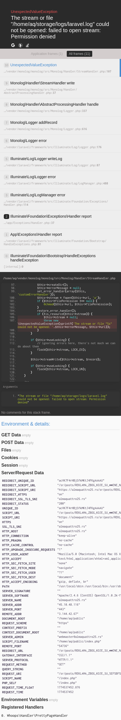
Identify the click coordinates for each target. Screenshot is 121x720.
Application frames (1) (47, 54)
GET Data (11, 435)
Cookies (9, 457)
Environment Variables (24, 699)
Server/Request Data (22, 472)
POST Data (12, 442)
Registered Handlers (22, 707)
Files (6, 450)
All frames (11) (79, 54)
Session (9, 465)
